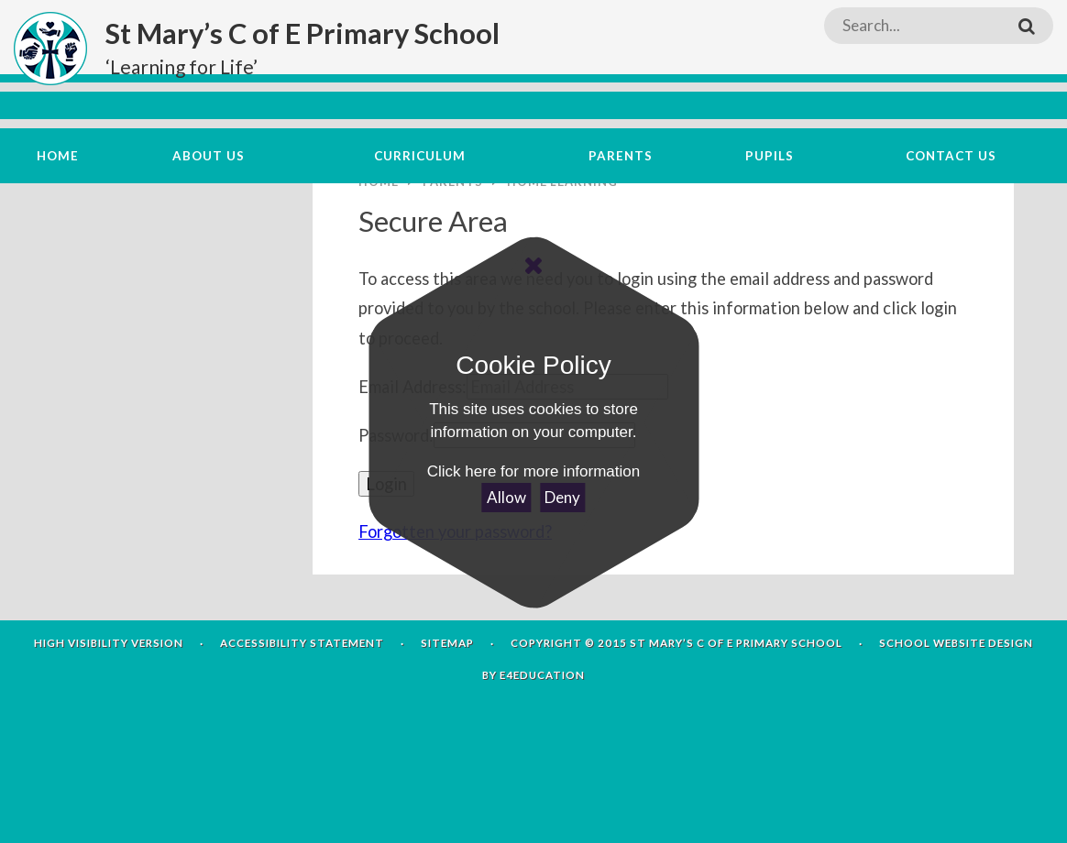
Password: (396, 536)
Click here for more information (533, 471)
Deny (562, 497)
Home (378, 282)
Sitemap (447, 744)
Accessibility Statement (302, 744)
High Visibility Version (108, 744)
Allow (506, 497)
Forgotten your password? (455, 633)
